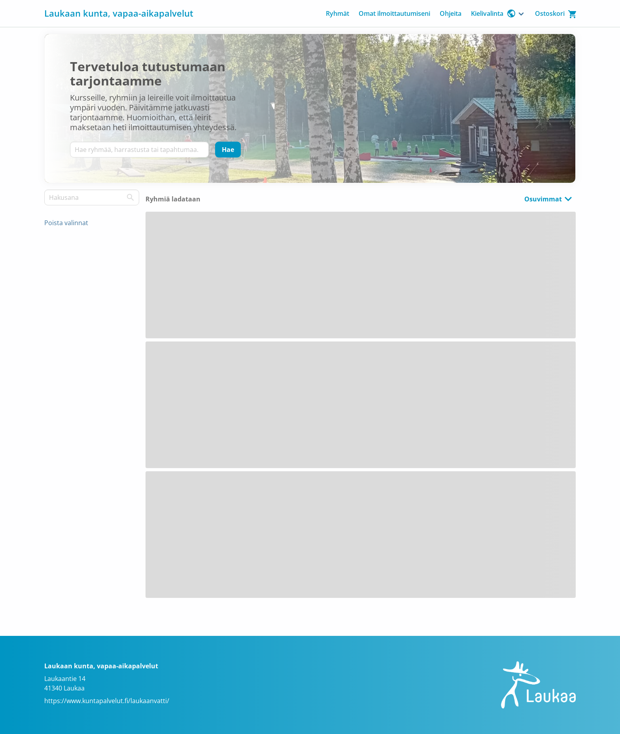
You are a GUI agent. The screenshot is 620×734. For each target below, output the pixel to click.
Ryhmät (337, 13)
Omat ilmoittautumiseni (394, 13)
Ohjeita (450, 13)
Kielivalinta (493, 13)
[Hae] (228, 149)
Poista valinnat (66, 222)
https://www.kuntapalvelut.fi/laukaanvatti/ (106, 700)
